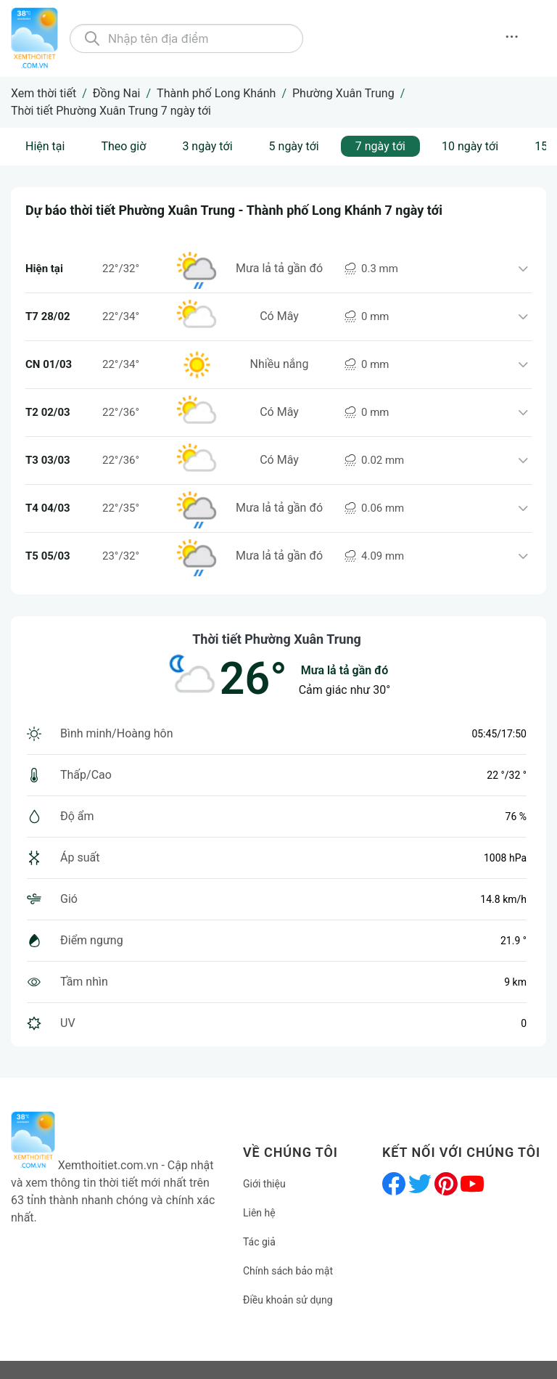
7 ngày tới (380, 146)
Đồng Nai (117, 93)
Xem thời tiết (43, 93)
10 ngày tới (470, 146)
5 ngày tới (294, 146)
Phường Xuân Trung (343, 93)
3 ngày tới (207, 146)
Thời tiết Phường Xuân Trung (276, 639)
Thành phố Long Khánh (216, 93)
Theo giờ (123, 146)
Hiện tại (45, 146)
